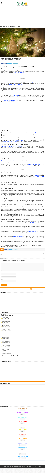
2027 (17, 355)
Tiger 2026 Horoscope (5, 338)
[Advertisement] (22, 301)
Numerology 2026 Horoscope (7, 353)
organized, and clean (31, 222)
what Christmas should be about (11, 100)
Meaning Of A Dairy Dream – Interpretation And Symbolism (36, 254)
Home (1, 26)
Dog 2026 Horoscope (5, 349)
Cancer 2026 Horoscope (6, 321)
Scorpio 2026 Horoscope (6, 326)
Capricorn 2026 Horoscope (6, 329)
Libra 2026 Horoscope (5, 325)
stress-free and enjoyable (19, 72)
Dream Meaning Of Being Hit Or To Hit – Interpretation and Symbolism (9, 254)
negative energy (36, 132)
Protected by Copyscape (37, 466)
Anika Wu (5, 61)
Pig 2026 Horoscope (5, 350)
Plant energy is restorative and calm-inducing (10, 160)
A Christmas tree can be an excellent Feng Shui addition (12, 146)
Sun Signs (5, 466)
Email (2, 275)
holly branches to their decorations (35, 164)
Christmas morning (19, 227)
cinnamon (37, 175)
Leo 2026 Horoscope (5, 322)
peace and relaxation (7, 208)
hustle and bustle (22, 203)
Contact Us (30, 466)
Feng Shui (5, 26)
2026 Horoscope (6, 315)
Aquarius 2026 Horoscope (6, 330)
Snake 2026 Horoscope (6, 342)
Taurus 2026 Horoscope (6, 318)
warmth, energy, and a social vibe (10, 141)
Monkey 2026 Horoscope (6, 346)
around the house (19, 140)
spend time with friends (37, 81)
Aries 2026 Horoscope (5, 317)
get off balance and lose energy (15, 84)
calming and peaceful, (32, 231)
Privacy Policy (25, 466)
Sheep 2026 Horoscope (6, 345)
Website (2, 279)
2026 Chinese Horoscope (8, 334)
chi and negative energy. (18, 236)
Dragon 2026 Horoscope (6, 341)
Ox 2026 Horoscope (5, 337)
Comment (3, 261)
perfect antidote (16, 95)
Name (2, 272)
